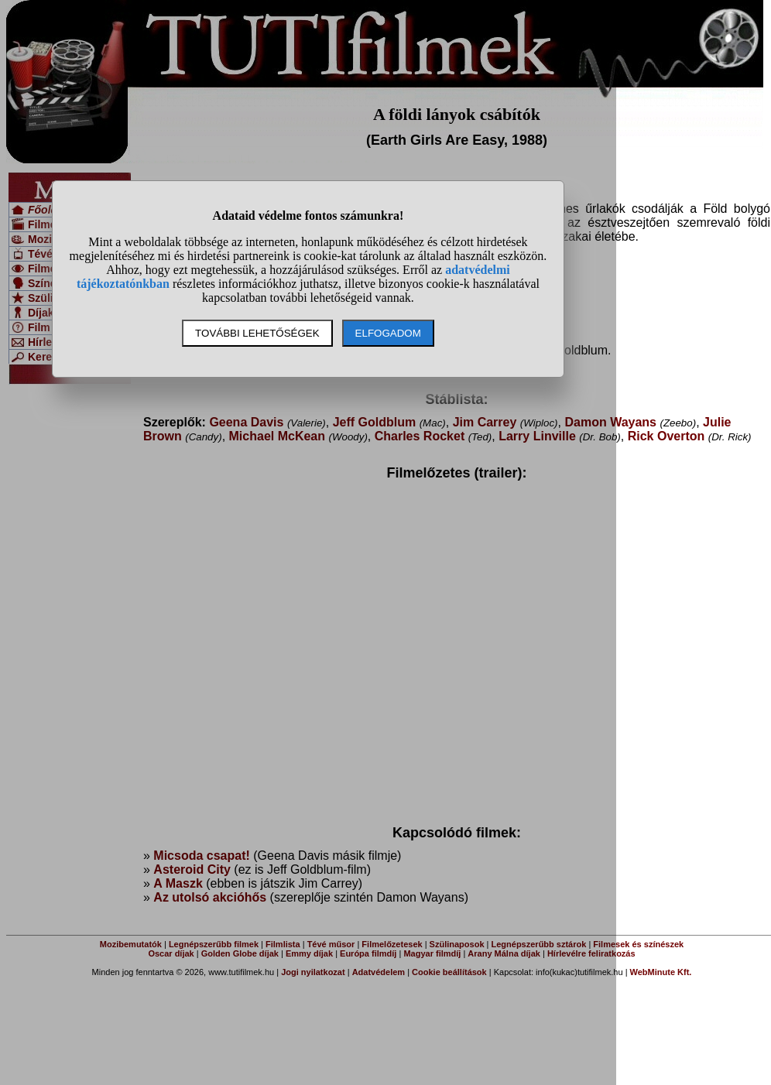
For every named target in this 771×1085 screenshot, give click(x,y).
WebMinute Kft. (661, 972)
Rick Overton (666, 436)
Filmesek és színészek (638, 944)
